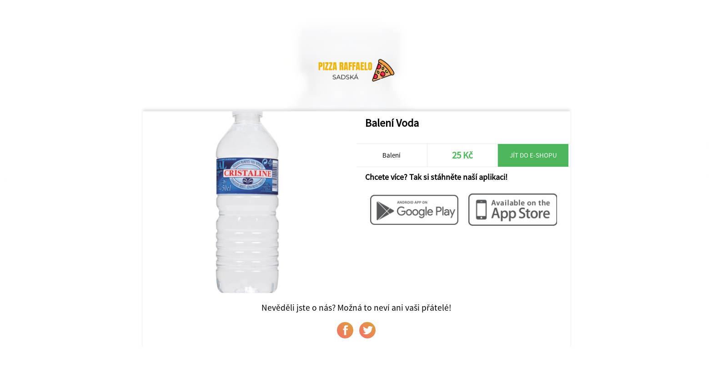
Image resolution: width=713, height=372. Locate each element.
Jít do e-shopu (533, 155)
